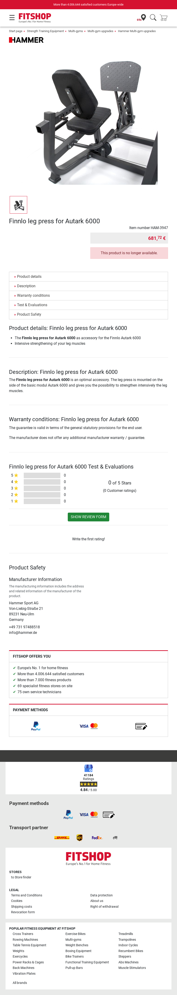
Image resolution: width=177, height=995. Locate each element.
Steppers (124, 957)
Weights (18, 951)
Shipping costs (21, 907)
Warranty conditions (33, 295)
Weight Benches (76, 945)
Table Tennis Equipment (29, 945)
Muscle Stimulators (132, 968)
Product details (29, 276)
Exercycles (20, 957)
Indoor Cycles (128, 945)
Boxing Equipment (78, 951)
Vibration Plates (24, 974)
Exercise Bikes (75, 934)
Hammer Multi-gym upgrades (137, 31)
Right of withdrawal (104, 907)
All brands (20, 983)
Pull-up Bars (74, 968)
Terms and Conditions (26, 895)
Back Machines (23, 968)
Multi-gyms (75, 31)
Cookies (16, 901)
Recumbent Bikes (130, 951)
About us (96, 901)
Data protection (101, 895)
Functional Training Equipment (87, 962)
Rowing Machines (25, 940)
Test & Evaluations (32, 305)
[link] (36, 726)
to (21, 877)
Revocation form (23, 912)
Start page (15, 31)
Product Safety (29, 314)
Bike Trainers (74, 957)
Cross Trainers (23, 934)
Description (26, 286)
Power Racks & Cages (28, 962)
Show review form (88, 517)
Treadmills (125, 934)
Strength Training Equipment (45, 31)
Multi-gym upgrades (100, 31)
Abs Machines (128, 962)
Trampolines (127, 940)
